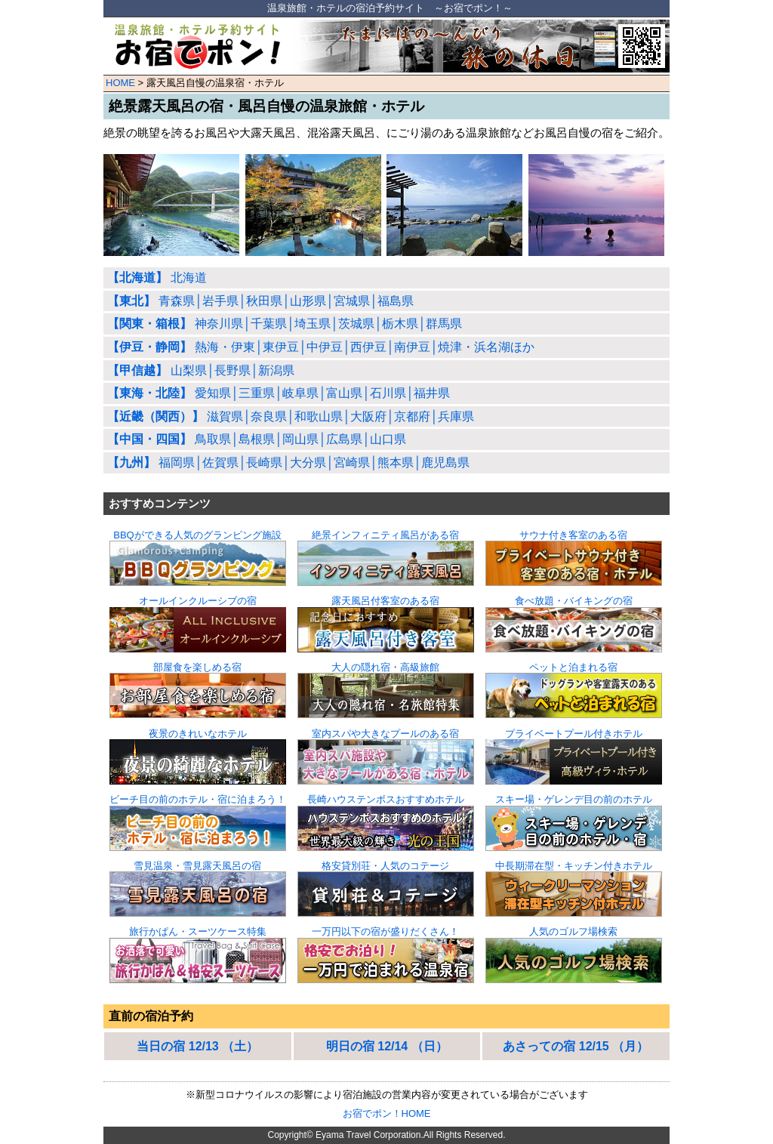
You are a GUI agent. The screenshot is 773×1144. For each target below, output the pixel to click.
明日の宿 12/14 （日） (387, 1046)
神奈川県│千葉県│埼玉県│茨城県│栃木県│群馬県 (284, 323)
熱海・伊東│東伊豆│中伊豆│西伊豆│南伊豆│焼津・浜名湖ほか (320, 347)
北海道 (157, 277)
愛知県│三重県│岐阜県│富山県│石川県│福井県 (278, 393)
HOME (120, 82)
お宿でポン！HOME (387, 1113)
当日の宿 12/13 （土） (197, 1046)
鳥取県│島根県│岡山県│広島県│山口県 (256, 439)
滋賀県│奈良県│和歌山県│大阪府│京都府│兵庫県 (290, 416)
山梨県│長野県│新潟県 (200, 370)
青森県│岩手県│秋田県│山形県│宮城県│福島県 (260, 300)
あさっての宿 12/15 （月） (575, 1046)
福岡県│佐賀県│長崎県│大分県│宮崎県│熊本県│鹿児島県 (288, 462)
